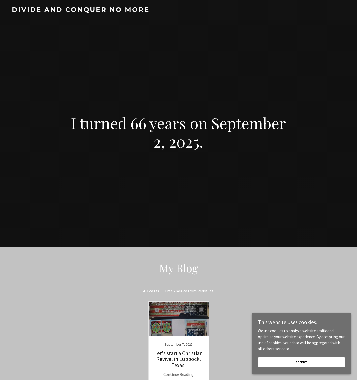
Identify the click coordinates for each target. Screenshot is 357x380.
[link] (178, 10)
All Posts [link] (151, 290)
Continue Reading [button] (178, 374)
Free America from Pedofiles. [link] (189, 290)
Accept (301, 362)
